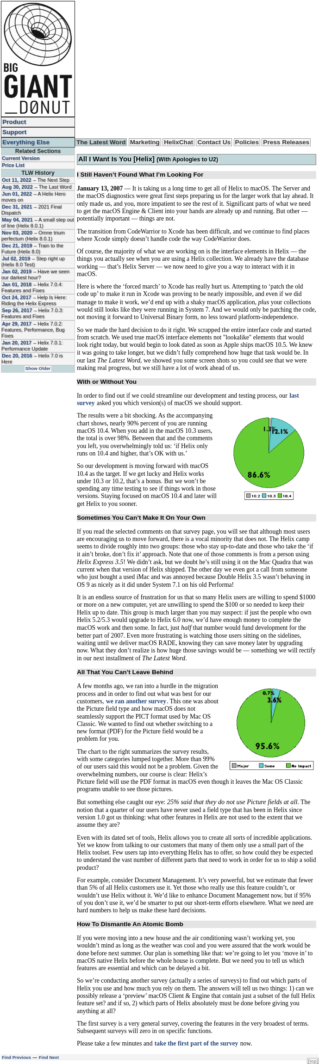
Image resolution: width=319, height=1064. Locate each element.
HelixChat (178, 142)
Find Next (49, 1057)
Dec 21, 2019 (17, 245)
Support (14, 132)
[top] (313, 1061)
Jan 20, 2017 (16, 342)
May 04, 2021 (17, 219)
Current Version (21, 158)
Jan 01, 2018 (16, 284)
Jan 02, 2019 (16, 271)
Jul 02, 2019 (16, 258)
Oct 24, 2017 (16, 297)
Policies (247, 142)
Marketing (145, 142)
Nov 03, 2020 (17, 232)
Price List (13, 165)
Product (14, 121)
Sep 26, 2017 (17, 310)
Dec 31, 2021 (17, 206)
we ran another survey (136, 701)
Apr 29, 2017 (16, 323)
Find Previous (16, 1057)
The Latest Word (100, 142)
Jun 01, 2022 (17, 194)
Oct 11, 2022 (16, 180)
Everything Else (26, 142)
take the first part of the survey (196, 1043)
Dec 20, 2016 (17, 355)
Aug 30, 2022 (17, 187)
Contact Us (214, 142)
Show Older (37, 368)
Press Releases (286, 142)
